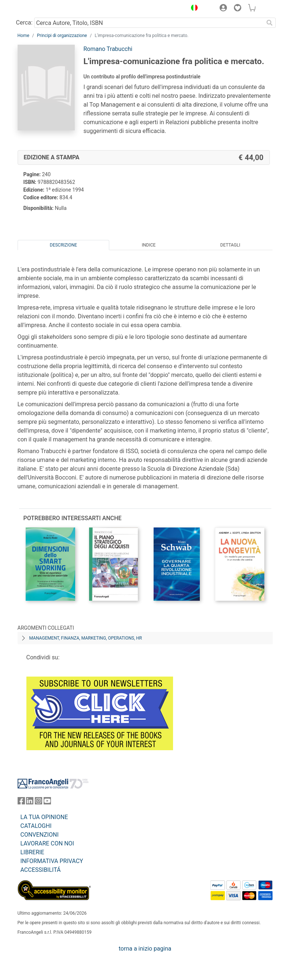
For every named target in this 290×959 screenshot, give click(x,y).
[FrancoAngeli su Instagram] (38, 802)
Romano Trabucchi (108, 48)
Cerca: (24, 22)
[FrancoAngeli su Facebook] (21, 802)
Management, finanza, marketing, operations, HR (85, 638)
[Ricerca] (270, 23)
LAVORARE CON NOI (47, 843)
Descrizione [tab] (63, 245)
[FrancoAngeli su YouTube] (47, 802)
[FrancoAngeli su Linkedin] (29, 802)
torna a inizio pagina (145, 948)
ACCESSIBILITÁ (41, 869)
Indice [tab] (149, 245)
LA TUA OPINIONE (44, 817)
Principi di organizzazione (62, 35)
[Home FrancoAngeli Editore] (42, 9)
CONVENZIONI (40, 834)
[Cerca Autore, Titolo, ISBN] (149, 23)
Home (23, 35)
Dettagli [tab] (230, 245)
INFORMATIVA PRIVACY (52, 861)
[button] (193, 9)
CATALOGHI (36, 825)
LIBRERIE (32, 852)
